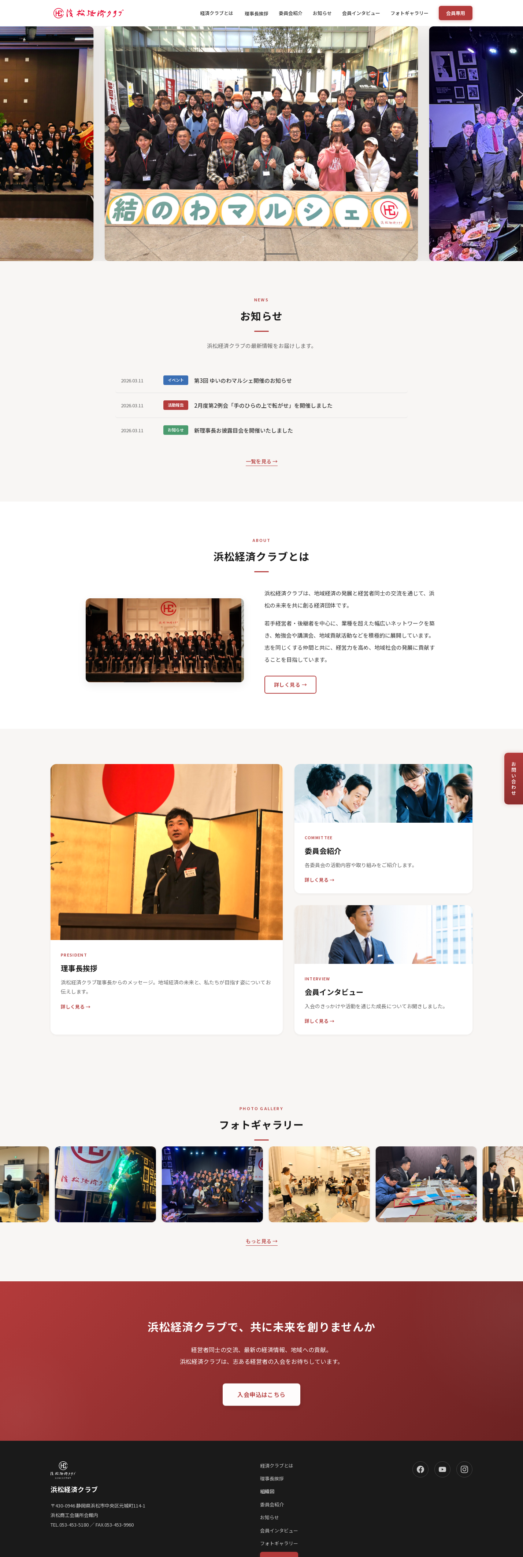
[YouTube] (442, 1469)
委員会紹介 (291, 13)
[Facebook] (420, 1469)
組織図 (267, 1491)
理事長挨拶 (256, 13)
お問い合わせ (513, 778)
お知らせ (322, 13)
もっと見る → (262, 1241)
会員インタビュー (361, 13)
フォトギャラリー (409, 13)
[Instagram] (464, 1469)
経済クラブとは (217, 13)
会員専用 (455, 13)
